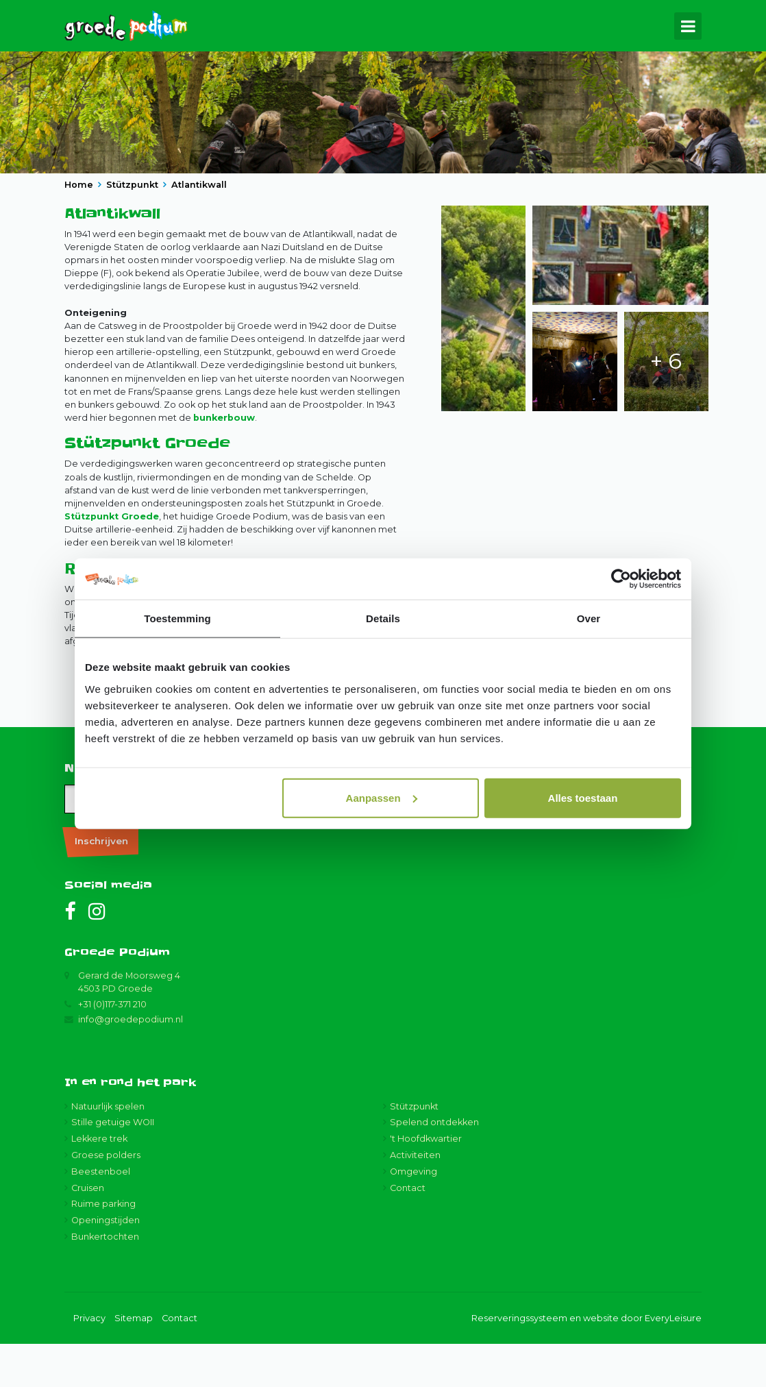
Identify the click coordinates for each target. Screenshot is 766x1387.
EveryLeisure (673, 1361)
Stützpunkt (414, 1149)
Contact (407, 1231)
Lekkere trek (99, 1182)
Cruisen (87, 1231)
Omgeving (413, 1215)
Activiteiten (415, 1199)
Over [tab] (589, 618)
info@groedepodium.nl (130, 1062)
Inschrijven (101, 884)
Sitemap (133, 1361)
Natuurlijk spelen (108, 1149)
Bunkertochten (105, 1280)
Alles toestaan (583, 797)
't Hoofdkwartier (426, 1182)
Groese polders (105, 1199)
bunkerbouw (224, 461)
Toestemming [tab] (177, 618)
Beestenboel (100, 1215)
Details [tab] (383, 618)
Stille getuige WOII (112, 1166)
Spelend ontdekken (434, 1166)
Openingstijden (105, 1264)
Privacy (89, 1361)
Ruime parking (103, 1247)
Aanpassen (381, 797)
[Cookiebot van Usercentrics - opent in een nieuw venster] (621, 579)
